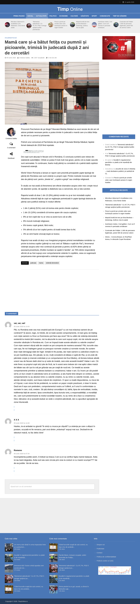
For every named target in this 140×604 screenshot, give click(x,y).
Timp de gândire (120, 16)
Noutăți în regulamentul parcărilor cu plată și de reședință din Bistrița (118, 162)
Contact (99, 553)
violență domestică (52, 263)
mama (41, 263)
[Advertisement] (60, 288)
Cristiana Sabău (24, 58)
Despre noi (101, 545)
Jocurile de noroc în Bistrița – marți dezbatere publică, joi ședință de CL (120, 171)
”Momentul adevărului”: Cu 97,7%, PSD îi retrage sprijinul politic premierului (39, 25)
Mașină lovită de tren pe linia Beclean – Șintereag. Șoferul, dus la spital (82, 24)
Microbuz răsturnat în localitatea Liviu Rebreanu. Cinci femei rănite (18, 24)
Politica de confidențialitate (106, 557)
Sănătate (85, 16)
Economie (63, 16)
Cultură (74, 16)
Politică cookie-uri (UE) (105, 561)
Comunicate (105, 16)
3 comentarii (11, 148)
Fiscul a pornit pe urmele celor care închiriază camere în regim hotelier (60, 24)
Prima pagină (19, 16)
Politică (53, 16)
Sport (94, 16)
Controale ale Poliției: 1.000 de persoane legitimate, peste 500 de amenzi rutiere (126, 24)
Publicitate (100, 549)
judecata (33, 263)
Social (30, 16)
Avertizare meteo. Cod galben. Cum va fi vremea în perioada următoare (105, 24)
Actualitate (41, 16)
